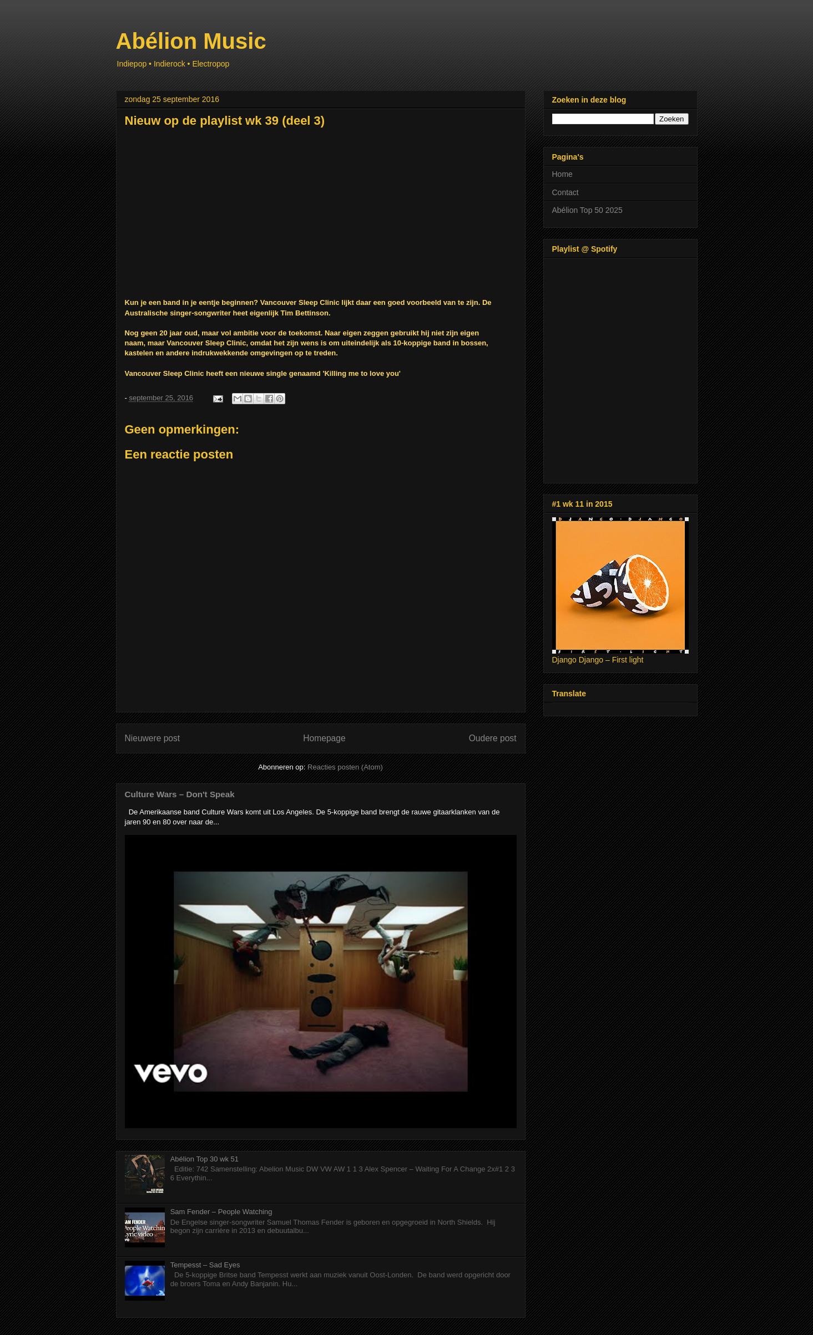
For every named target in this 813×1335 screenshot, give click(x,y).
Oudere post (493, 738)
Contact (565, 192)
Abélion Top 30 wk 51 (204, 1159)
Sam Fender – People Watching (221, 1211)
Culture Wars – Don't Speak (180, 794)
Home (562, 174)
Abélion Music (191, 41)
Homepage (324, 738)
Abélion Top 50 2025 (587, 210)
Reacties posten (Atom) (345, 767)
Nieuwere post (152, 738)
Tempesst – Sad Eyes (205, 1265)
